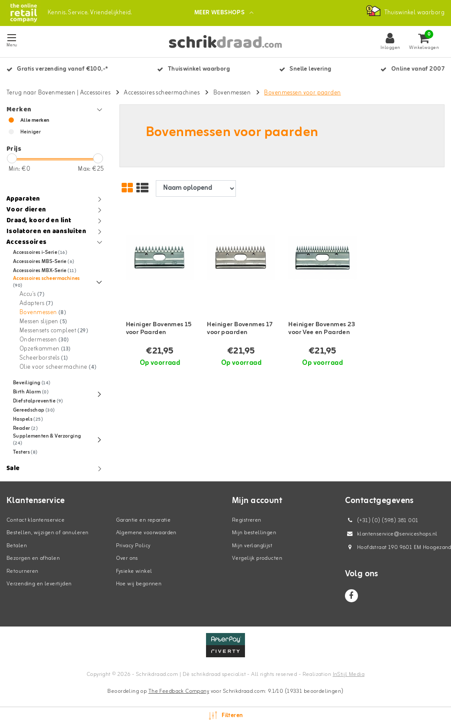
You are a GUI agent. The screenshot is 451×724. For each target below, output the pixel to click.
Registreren (246, 520)
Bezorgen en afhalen (33, 558)
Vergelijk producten (257, 558)
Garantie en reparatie (143, 520)
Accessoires (95, 93)
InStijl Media (348, 674)
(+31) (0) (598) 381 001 (382, 520)
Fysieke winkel (134, 571)
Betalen (16, 545)
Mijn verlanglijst (252, 545)
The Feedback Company (178, 691)
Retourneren (22, 571)
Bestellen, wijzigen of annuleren (47, 532)
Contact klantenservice (35, 520)
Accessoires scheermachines (162, 93)
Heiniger (30, 132)
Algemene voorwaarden (146, 532)
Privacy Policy (133, 545)
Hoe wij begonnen (139, 583)
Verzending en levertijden (39, 583)
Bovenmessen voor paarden (302, 93)
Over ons (127, 558)
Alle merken (35, 120)
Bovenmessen (232, 93)
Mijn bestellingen (254, 532)
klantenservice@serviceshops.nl (391, 534)
